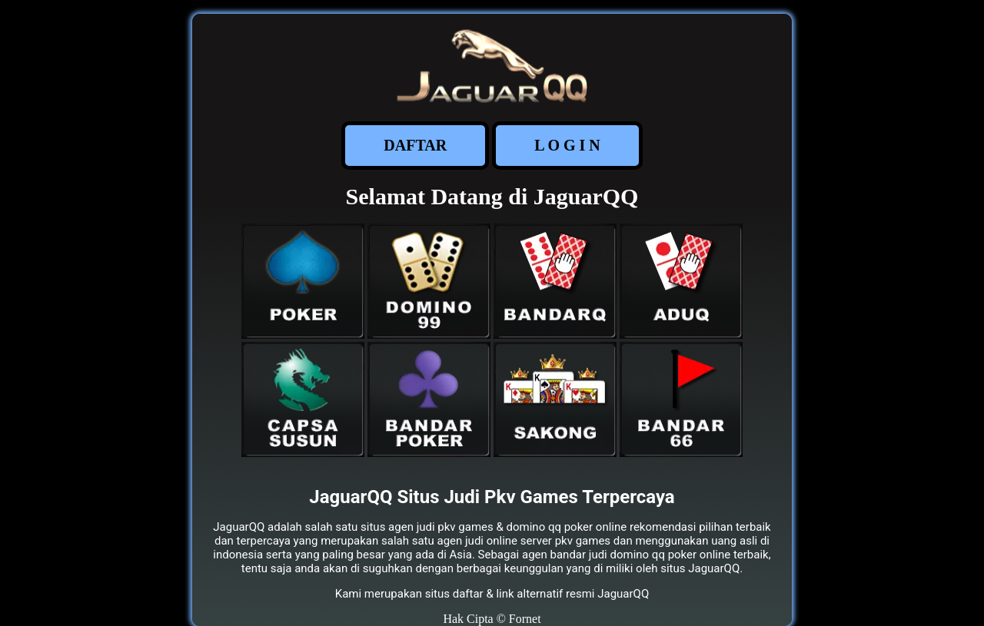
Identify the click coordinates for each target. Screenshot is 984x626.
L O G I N (567, 145)
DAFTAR (415, 145)
